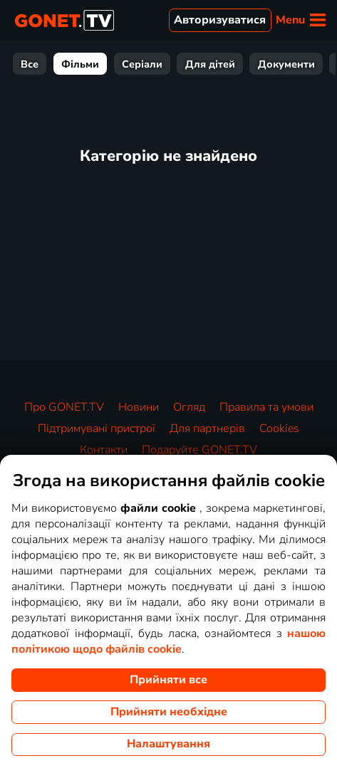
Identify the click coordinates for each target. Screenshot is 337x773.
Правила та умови (266, 407)
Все (29, 64)
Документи (286, 64)
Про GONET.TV (64, 407)
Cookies (279, 428)
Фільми (80, 64)
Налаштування (168, 744)
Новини (138, 407)
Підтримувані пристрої (96, 428)
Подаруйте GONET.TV (199, 450)
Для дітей (210, 64)
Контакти (104, 450)
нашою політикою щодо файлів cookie (168, 641)
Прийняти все (168, 680)
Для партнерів (207, 428)
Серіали (142, 64)
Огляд (189, 407)
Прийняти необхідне (168, 712)
